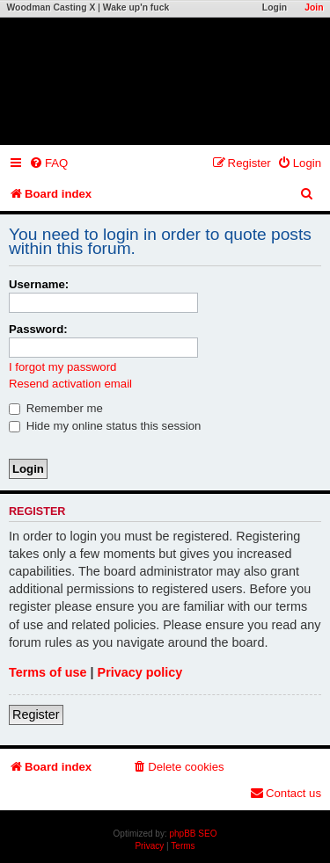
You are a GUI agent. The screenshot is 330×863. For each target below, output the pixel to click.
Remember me (56, 408)
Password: (38, 329)
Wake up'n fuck (136, 7)
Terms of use (48, 672)
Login (274, 7)
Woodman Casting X (51, 7)
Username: (39, 284)
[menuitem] (48, 163)
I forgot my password (62, 366)
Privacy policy (140, 672)
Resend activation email (70, 383)
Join (313, 7)
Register (36, 714)
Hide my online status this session (105, 425)
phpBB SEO (193, 833)
